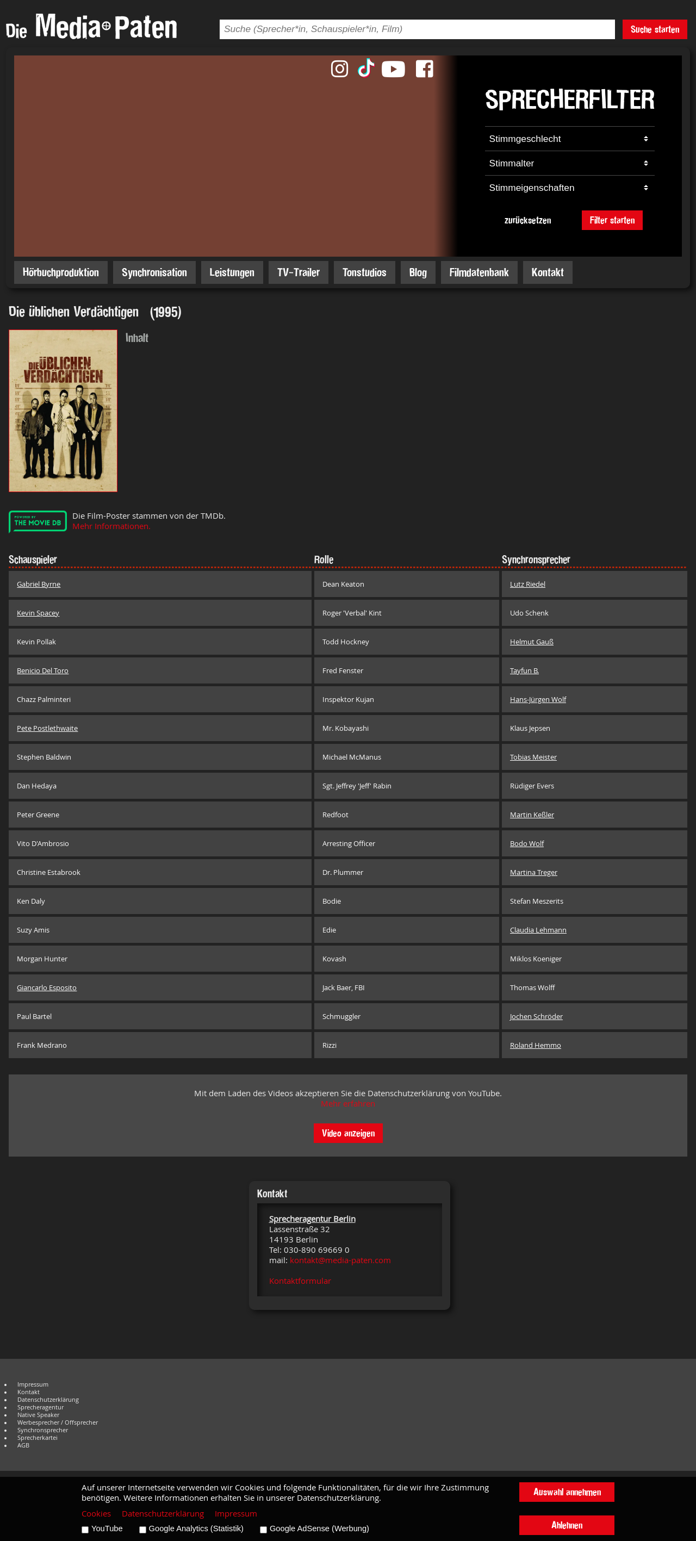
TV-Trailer (298, 272)
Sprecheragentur (40, 1407)
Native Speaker (38, 1415)
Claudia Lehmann (538, 930)
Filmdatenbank (479, 272)
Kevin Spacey (38, 613)
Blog (418, 272)
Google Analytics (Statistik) (196, 1528)
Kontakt (548, 272)
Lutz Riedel (527, 584)
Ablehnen (566, 1525)
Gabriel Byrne (38, 584)
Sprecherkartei (37, 1437)
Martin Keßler (532, 814)
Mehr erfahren (348, 1103)
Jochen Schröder (536, 1016)
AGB (23, 1445)
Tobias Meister (533, 757)
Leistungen (232, 272)
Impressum (32, 1384)
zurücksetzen (528, 220)
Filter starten (612, 220)
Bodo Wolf (527, 843)
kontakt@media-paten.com (340, 1260)
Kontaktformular (300, 1281)
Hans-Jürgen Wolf (538, 699)
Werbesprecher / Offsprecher (57, 1422)
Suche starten (655, 29)
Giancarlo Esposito (47, 987)
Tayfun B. (524, 670)
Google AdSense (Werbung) (319, 1528)
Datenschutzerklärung (48, 1399)
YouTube (107, 1528)
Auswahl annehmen (567, 1492)
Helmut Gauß (532, 642)
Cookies (96, 1513)
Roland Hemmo (535, 1045)
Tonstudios (365, 272)
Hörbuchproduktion (61, 272)
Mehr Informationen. (111, 526)
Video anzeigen (348, 1133)
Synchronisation (154, 272)
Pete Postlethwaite (47, 728)
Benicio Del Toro (43, 670)
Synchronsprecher (42, 1430)
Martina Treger (533, 872)
